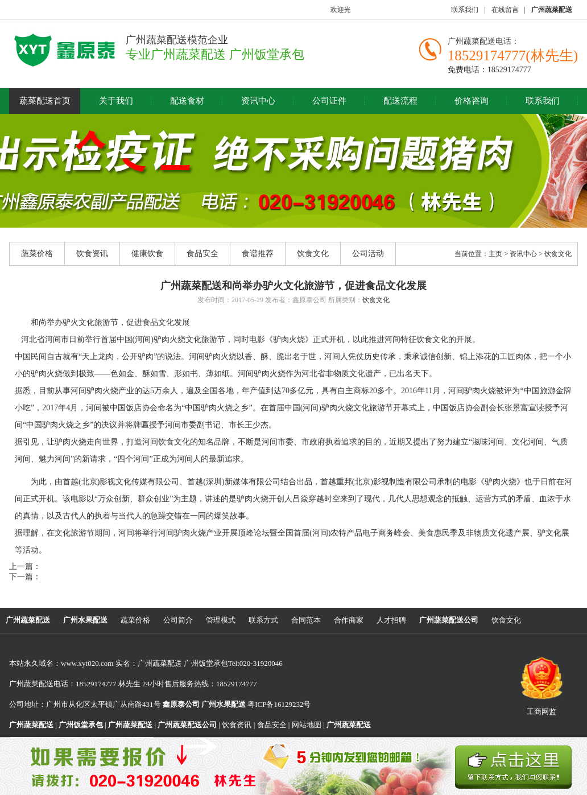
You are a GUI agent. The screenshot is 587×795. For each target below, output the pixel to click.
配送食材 (187, 100)
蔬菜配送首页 (45, 100)
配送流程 (400, 100)
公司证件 (329, 100)
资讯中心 (258, 100)
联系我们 (464, 10)
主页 (495, 254)
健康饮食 (147, 253)
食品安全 (202, 253)
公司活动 (368, 253)
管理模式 (220, 620)
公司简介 (178, 620)
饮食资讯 (92, 253)
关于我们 (116, 100)
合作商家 (348, 620)
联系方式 (263, 620)
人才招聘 (391, 620)
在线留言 (505, 10)
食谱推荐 (258, 253)
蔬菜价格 (37, 253)
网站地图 (306, 724)
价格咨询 (471, 100)
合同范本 (306, 620)
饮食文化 (313, 253)
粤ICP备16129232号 (256, 704)
